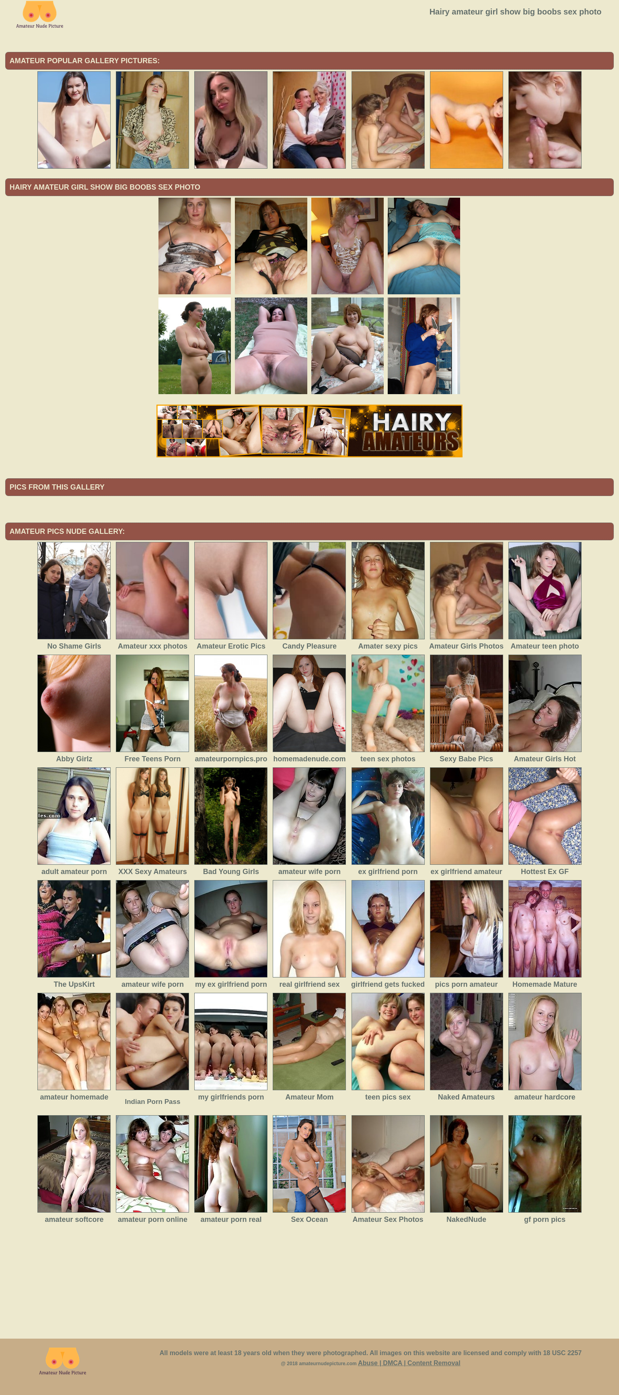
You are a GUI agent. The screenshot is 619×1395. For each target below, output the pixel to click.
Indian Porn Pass (152, 1102)
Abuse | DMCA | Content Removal (409, 1363)
